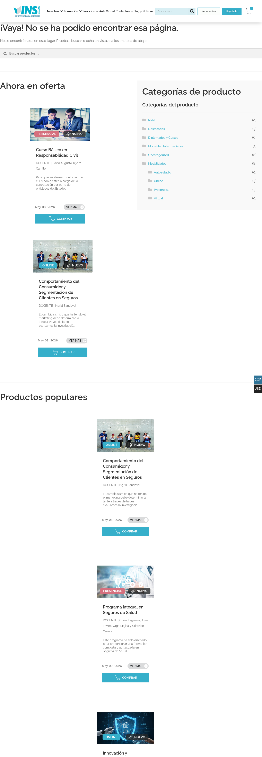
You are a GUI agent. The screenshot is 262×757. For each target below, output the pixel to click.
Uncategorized (158, 155)
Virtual (158, 198)
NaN (151, 120)
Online (158, 181)
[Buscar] (191, 11)
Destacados (156, 129)
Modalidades (157, 163)
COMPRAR (64, 219)
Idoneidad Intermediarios (165, 146)
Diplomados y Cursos (163, 138)
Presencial (161, 190)
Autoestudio (162, 172)
